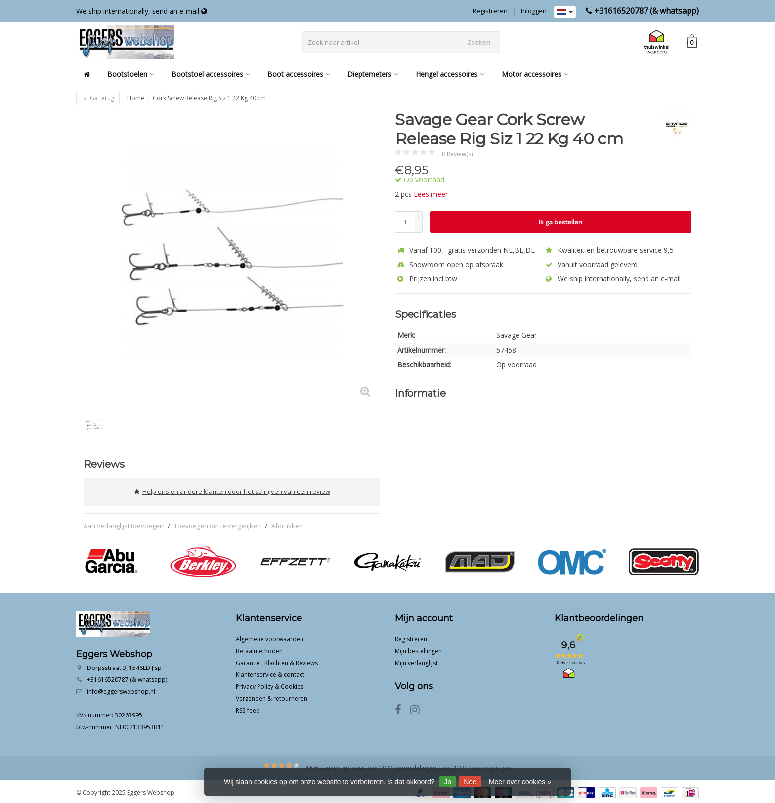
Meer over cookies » (520, 782)
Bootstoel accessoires (211, 74)
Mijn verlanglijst (416, 660)
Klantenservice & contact (270, 672)
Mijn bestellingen (418, 648)
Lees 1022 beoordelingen (475, 765)
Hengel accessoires (450, 74)
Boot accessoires (298, 74)
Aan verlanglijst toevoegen (124, 523)
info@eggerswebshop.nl (121, 689)
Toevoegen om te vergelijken (217, 523)
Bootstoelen (130, 74)
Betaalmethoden (259, 648)
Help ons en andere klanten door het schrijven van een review (232, 490)
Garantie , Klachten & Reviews (277, 660)
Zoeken (478, 42)
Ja (447, 782)
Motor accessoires (535, 74)
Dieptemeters (372, 74)
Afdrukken (287, 523)
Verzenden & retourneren (271, 696)
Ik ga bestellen (560, 222)
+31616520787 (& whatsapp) (646, 10)
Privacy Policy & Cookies (269, 684)
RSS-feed (248, 708)
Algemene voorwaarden (269, 636)
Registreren (490, 10)
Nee (470, 782)
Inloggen (534, 10)
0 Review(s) (457, 154)
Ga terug (98, 98)
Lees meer (431, 194)
